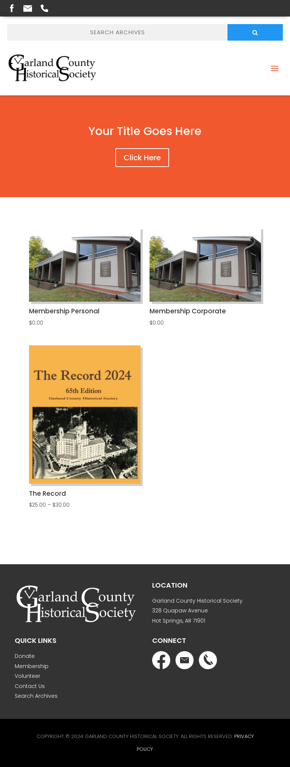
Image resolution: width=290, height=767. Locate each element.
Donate (25, 656)
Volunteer (27, 676)
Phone (44, 8)
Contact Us (30, 686)
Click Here (142, 157)
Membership (32, 666)
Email (27, 8)
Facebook (11, 7)
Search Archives (36, 696)
